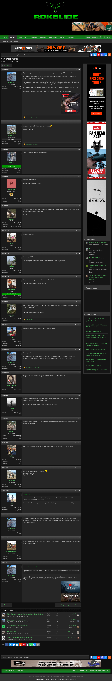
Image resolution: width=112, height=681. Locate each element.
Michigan (19, 175)
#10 (77, 328)
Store (63, 38)
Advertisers (53, 38)
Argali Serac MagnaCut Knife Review (95, 371)
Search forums (15, 42)
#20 (77, 566)
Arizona (20, 561)
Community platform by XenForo (43, 675)
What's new (23, 38)
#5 (77, 209)
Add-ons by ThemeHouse (77, 675)
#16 (77, 470)
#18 (77, 518)
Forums (13, 38)
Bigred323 (7, 63)
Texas (20, 466)
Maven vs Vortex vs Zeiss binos (96, 244)
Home (6, 38)
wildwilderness (12, 644)
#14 (77, 421)
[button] (28, 38)
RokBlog (35, 38)
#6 (77, 233)
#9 (77, 305)
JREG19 (10, 639)
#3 (77, 152)
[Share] (75, 71)
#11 (77, 352)
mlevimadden (70, 632)
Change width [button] (21, 669)
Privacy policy (92, 669)
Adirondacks (18, 348)
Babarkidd (71, 644)
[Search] (106, 38)
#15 (77, 446)
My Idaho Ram (13, 637)
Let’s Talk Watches (92, 258)
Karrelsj (10, 633)
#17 (77, 493)
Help (98, 669)
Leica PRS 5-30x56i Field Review (94, 350)
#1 (77, 70)
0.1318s (62, 678)
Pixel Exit (67, 675)
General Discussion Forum (94, 264)
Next (9, 66)
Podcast (43, 38)
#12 (77, 375)
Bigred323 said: (29, 498)
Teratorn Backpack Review (92, 367)
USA (21, 205)
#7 (77, 256)
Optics (89, 247)
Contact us (74, 669)
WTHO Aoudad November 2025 (19, 631)
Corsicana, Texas (17, 229)
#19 (77, 541)
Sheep (27, 621)
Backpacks (90, 255)
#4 (77, 179)
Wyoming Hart (12, 621)
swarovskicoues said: (31, 570)
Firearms (89, 274)
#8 (77, 279)
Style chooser (9, 669)
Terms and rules (83, 669)
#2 (77, 125)
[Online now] (13, 137)
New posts (6, 42)
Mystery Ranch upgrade (94, 250)
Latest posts (89, 240)
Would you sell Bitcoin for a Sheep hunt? (22, 643)
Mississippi (19, 514)
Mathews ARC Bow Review (92, 332)
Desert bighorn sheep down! (17, 625)
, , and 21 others (39, 120)
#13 (77, 398)
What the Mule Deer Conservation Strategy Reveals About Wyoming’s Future (94, 338)
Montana (19, 148)
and (33, 147)
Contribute (71, 38)
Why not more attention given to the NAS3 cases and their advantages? (96, 278)
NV (21, 442)
